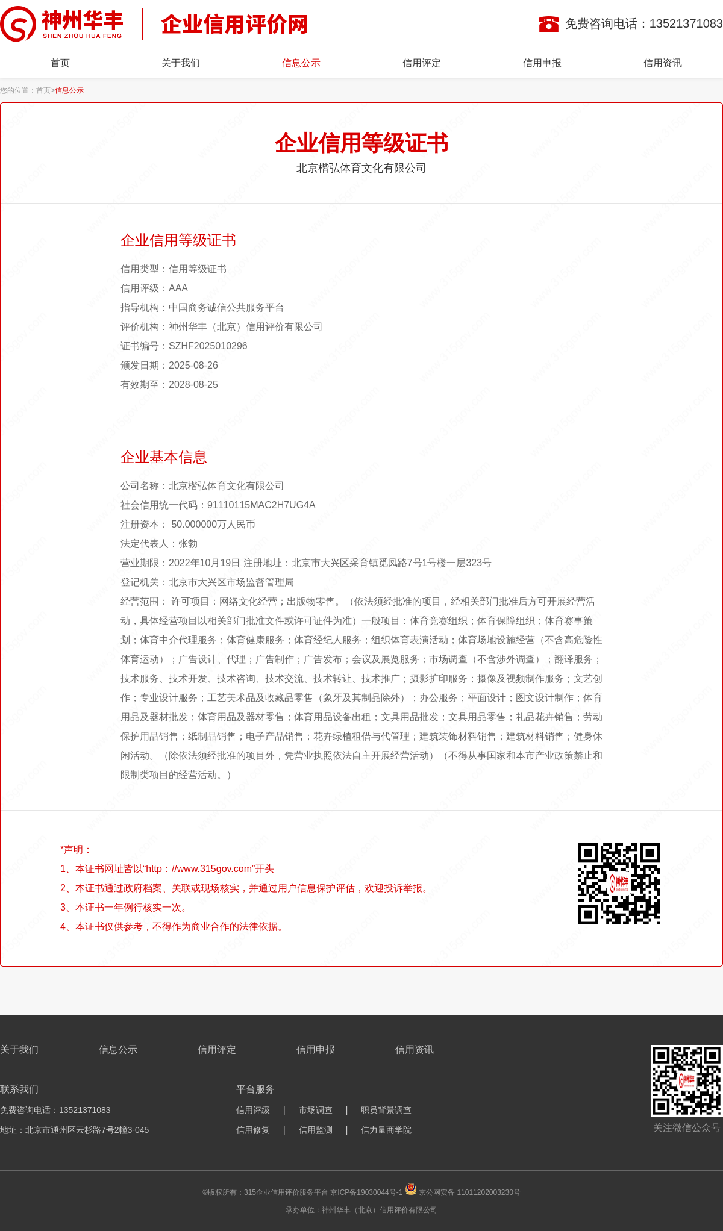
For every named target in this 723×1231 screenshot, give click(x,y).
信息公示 (301, 63)
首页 (60, 63)
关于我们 (180, 63)
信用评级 (253, 1110)
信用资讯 (662, 63)
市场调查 (316, 1110)
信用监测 (316, 1130)
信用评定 (421, 63)
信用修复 (253, 1130)
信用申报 (542, 63)
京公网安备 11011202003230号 (470, 1192)
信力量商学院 (386, 1130)
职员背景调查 (386, 1110)
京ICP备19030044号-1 (366, 1192)
